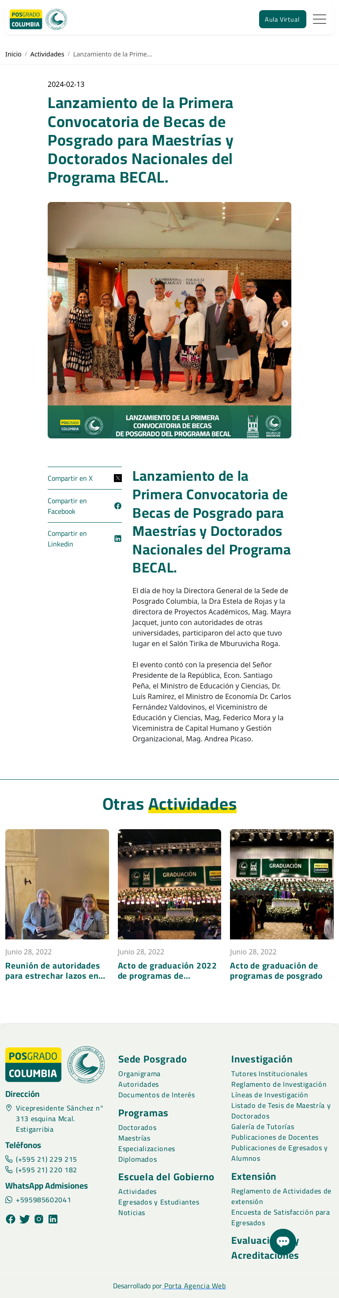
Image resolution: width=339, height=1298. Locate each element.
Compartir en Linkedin (85, 538)
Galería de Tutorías (262, 1126)
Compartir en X (85, 478)
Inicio (13, 54)
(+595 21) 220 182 (41, 1169)
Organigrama (139, 1073)
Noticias (131, 1212)
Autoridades (138, 1084)
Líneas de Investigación (270, 1094)
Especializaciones (146, 1148)
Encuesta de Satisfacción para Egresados (280, 1217)
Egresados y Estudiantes (159, 1202)
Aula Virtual (282, 19)
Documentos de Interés (156, 1094)
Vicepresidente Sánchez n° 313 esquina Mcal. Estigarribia (54, 1118)
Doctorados (137, 1127)
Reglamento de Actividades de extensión (281, 1196)
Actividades (47, 54)
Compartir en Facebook (85, 506)
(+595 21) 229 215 (41, 1159)
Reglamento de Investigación (279, 1084)
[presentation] (8, 987)
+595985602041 (38, 1199)
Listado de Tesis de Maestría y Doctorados (281, 1110)
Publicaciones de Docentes (275, 1137)
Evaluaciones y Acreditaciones (265, 1247)
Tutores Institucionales (269, 1073)
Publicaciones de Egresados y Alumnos (279, 1152)
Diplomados (137, 1159)
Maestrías (134, 1138)
